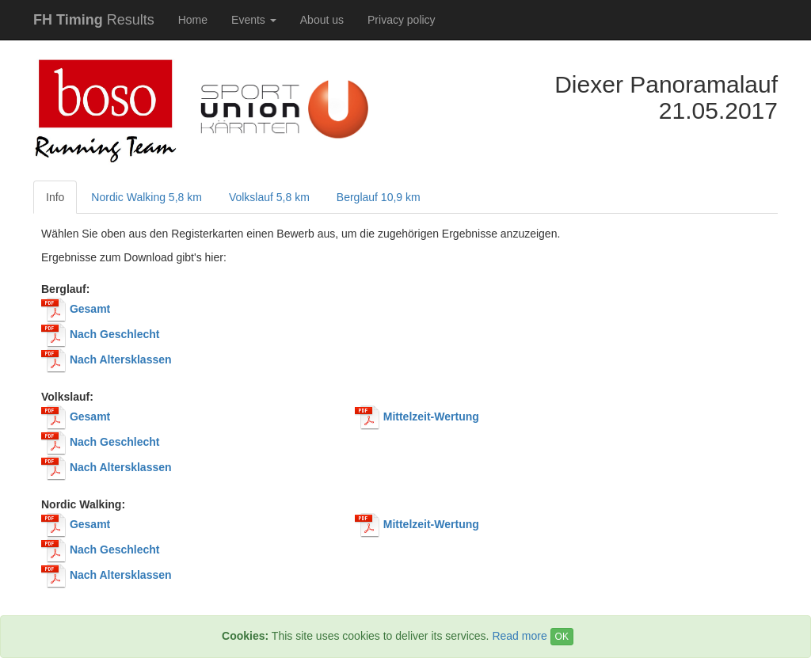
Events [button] (253, 19)
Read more (519, 635)
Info (55, 197)
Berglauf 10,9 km (379, 197)
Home (193, 19)
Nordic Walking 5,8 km (146, 197)
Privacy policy (401, 19)
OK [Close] (562, 636)
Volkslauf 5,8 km (269, 197)
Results (93, 20)
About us (322, 19)
